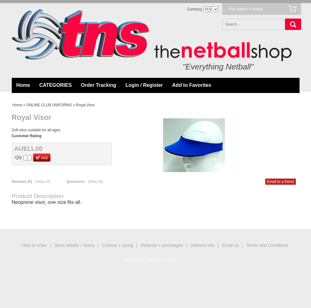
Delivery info (202, 245)
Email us (230, 245)
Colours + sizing (117, 245)
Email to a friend (280, 181)
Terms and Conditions (267, 245)
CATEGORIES (55, 85)
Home (23, 85)
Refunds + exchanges (162, 245)
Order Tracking (98, 85)
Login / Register (144, 85)
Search (293, 24)
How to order (34, 245)
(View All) (42, 181)
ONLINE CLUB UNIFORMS (49, 105)
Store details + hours (74, 245)
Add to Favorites (191, 85)
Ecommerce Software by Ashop (150, 260)
